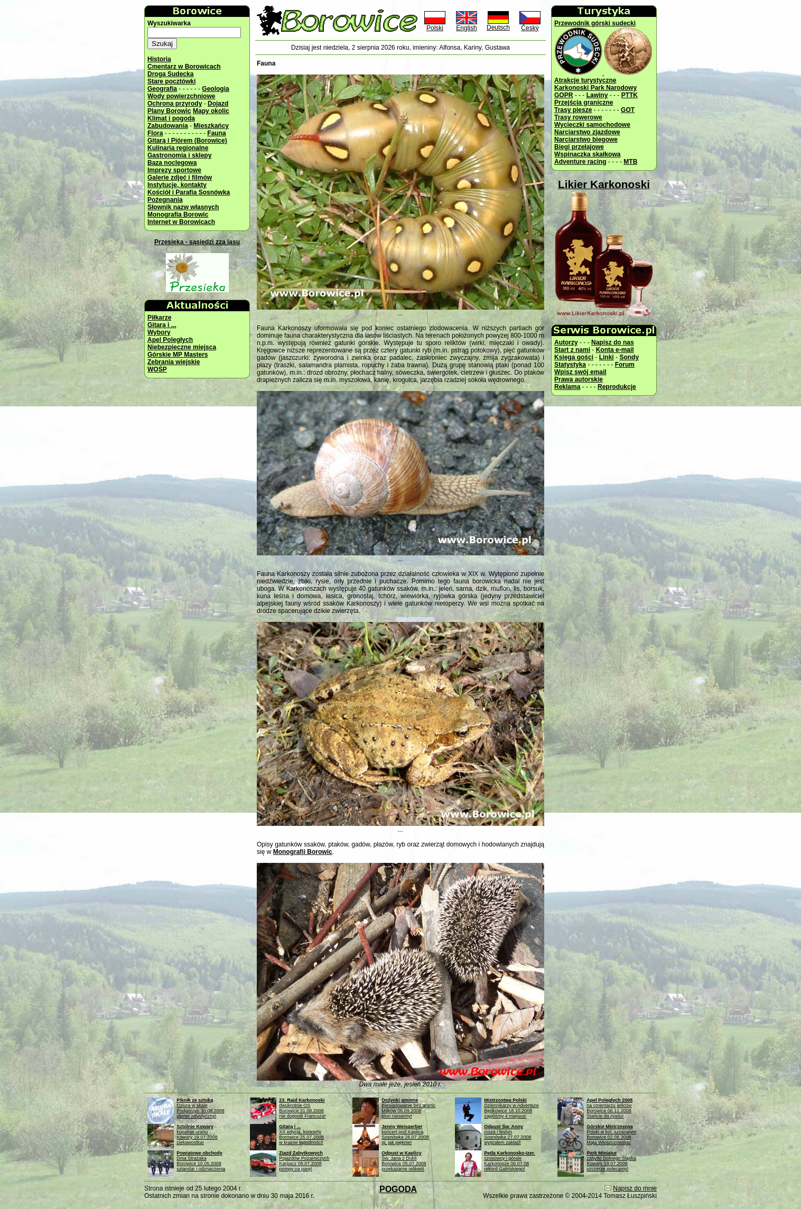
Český (530, 25)
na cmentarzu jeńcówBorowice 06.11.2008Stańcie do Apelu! (609, 1108)
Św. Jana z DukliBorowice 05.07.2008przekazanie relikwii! (403, 1160)
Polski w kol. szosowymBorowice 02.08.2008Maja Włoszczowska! (611, 1134)
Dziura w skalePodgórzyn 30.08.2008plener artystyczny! (200, 1108)
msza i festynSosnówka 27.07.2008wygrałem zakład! (507, 1134)
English (466, 25)
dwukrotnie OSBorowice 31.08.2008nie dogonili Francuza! (302, 1108)
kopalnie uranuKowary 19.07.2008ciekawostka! (197, 1134)
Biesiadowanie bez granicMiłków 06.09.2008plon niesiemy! (408, 1108)
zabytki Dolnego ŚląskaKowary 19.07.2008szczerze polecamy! (611, 1160)
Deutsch (498, 24)
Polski (434, 25)
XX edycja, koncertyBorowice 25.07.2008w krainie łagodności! (301, 1134)
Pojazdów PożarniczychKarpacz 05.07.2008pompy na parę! (304, 1160)
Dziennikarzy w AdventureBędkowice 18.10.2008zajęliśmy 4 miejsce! (511, 1108)
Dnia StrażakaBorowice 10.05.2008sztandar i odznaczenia (200, 1160)
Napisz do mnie (635, 1188)
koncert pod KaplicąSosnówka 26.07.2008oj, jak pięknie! (405, 1134)
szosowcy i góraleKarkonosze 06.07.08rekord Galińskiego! (509, 1160)
